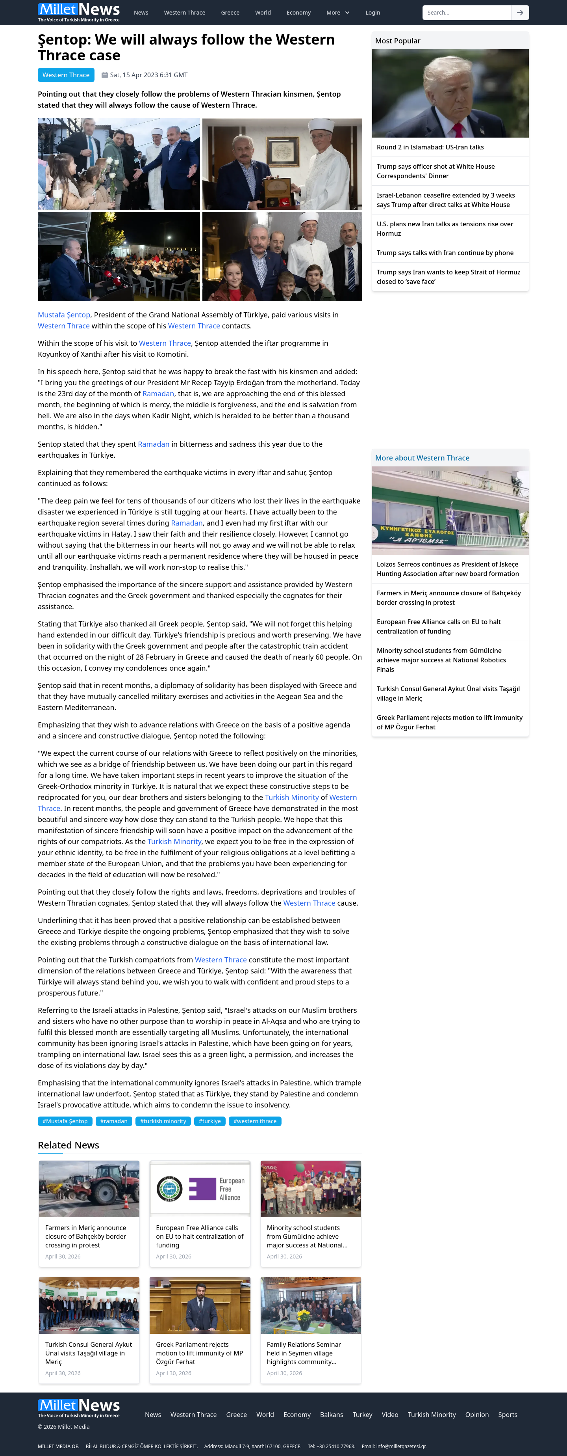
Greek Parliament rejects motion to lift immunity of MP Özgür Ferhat (199, 1353)
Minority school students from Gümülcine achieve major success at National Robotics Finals (305, 1236)
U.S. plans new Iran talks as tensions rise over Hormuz (445, 229)
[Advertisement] (450, 369)
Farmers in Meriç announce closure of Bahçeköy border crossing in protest (85, 1236)
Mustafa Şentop (64, 314)
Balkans (331, 1414)
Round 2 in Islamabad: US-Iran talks (430, 147)
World (263, 12)
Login (372, 12)
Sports (507, 1414)
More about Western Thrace (422, 457)
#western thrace (255, 1121)
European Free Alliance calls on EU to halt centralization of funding (199, 1236)
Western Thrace (185, 12)
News (141, 12)
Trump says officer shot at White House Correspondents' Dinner (436, 171)
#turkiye (210, 1121)
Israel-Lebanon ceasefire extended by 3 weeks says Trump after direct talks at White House (446, 200)
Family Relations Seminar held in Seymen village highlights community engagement (304, 1353)
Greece (230, 12)
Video (390, 1414)
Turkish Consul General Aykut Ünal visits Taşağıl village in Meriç (88, 1353)
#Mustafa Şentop (65, 1121)
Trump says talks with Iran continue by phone (445, 252)
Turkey (362, 1414)
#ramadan (114, 1121)
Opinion (477, 1414)
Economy (299, 12)
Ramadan (158, 393)
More (338, 13)
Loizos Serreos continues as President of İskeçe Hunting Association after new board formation (448, 569)
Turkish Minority (292, 797)
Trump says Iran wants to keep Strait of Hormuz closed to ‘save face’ (449, 277)
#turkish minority (163, 1121)
